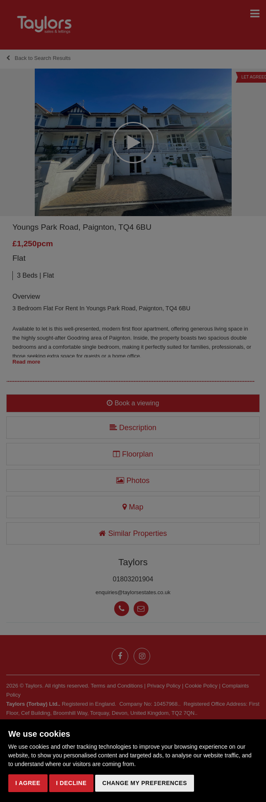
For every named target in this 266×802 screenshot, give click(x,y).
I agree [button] (28, 783)
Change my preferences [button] (144, 783)
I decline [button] (71, 783)
